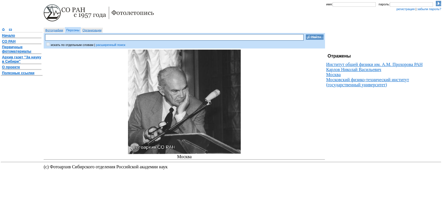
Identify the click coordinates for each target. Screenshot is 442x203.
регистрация (405, 9)
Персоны (72, 30)
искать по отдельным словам (72, 45)
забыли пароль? (429, 9)
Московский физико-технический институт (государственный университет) (367, 82)
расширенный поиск (110, 45)
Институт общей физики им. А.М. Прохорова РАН (374, 64)
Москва (333, 74)
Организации (92, 30)
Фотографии (54, 30)
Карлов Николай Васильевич (353, 69)
